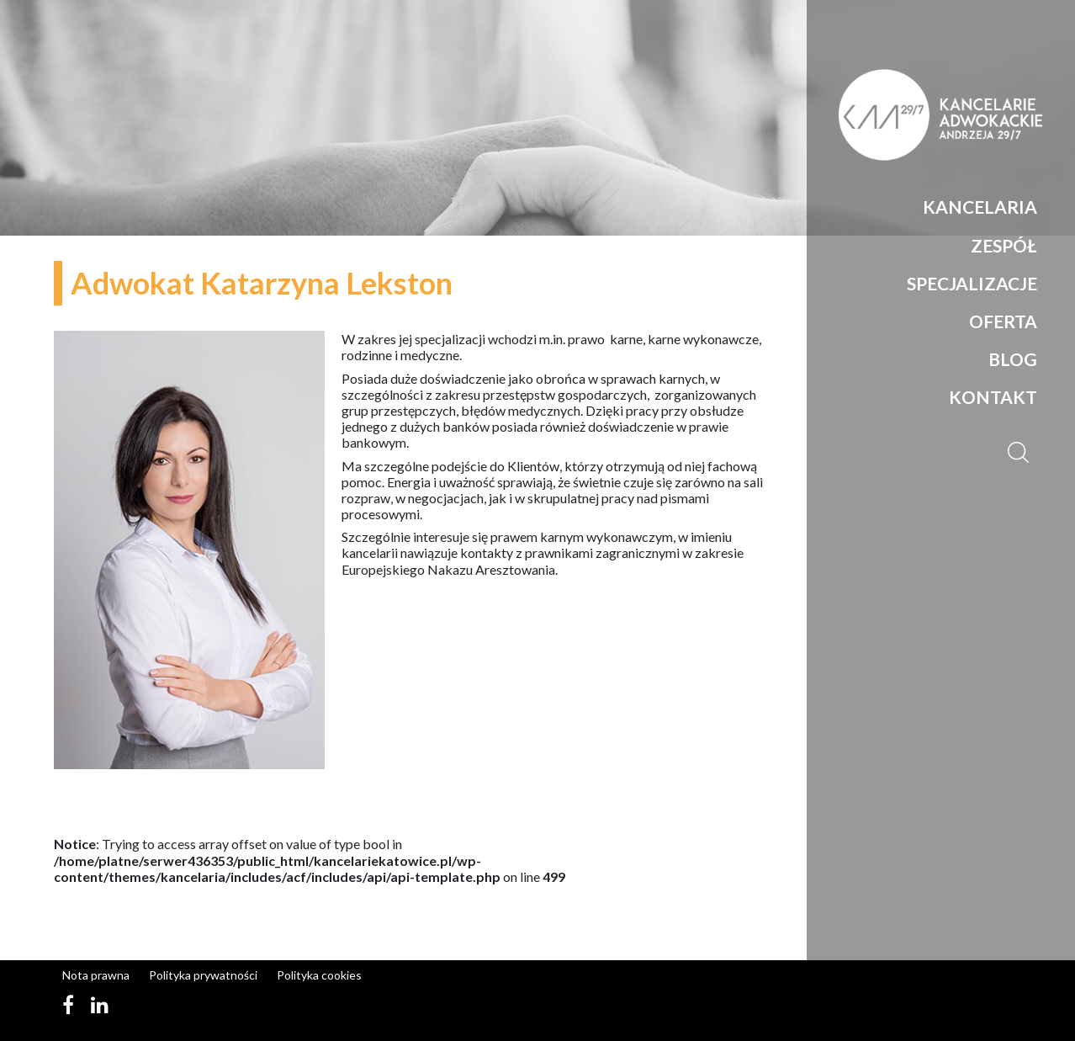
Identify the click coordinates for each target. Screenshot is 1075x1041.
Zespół (1004, 245)
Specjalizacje (972, 283)
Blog (1012, 358)
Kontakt (993, 396)
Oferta (1003, 321)
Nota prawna (96, 975)
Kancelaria (980, 206)
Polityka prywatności (203, 975)
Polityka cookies (319, 975)
